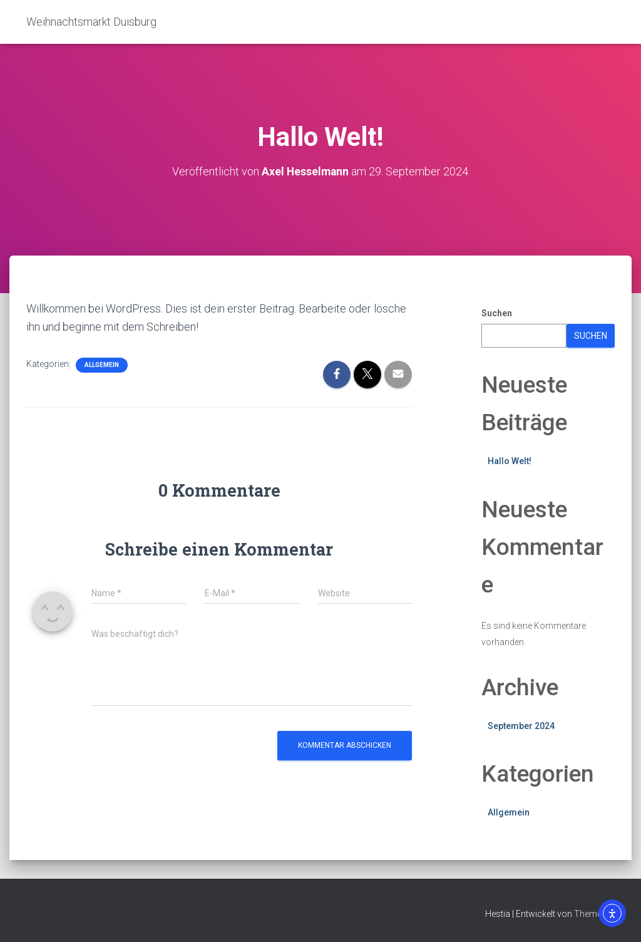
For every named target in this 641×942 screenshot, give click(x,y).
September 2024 (521, 725)
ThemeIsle (594, 914)
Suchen (496, 313)
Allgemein (102, 364)
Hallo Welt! (509, 461)
